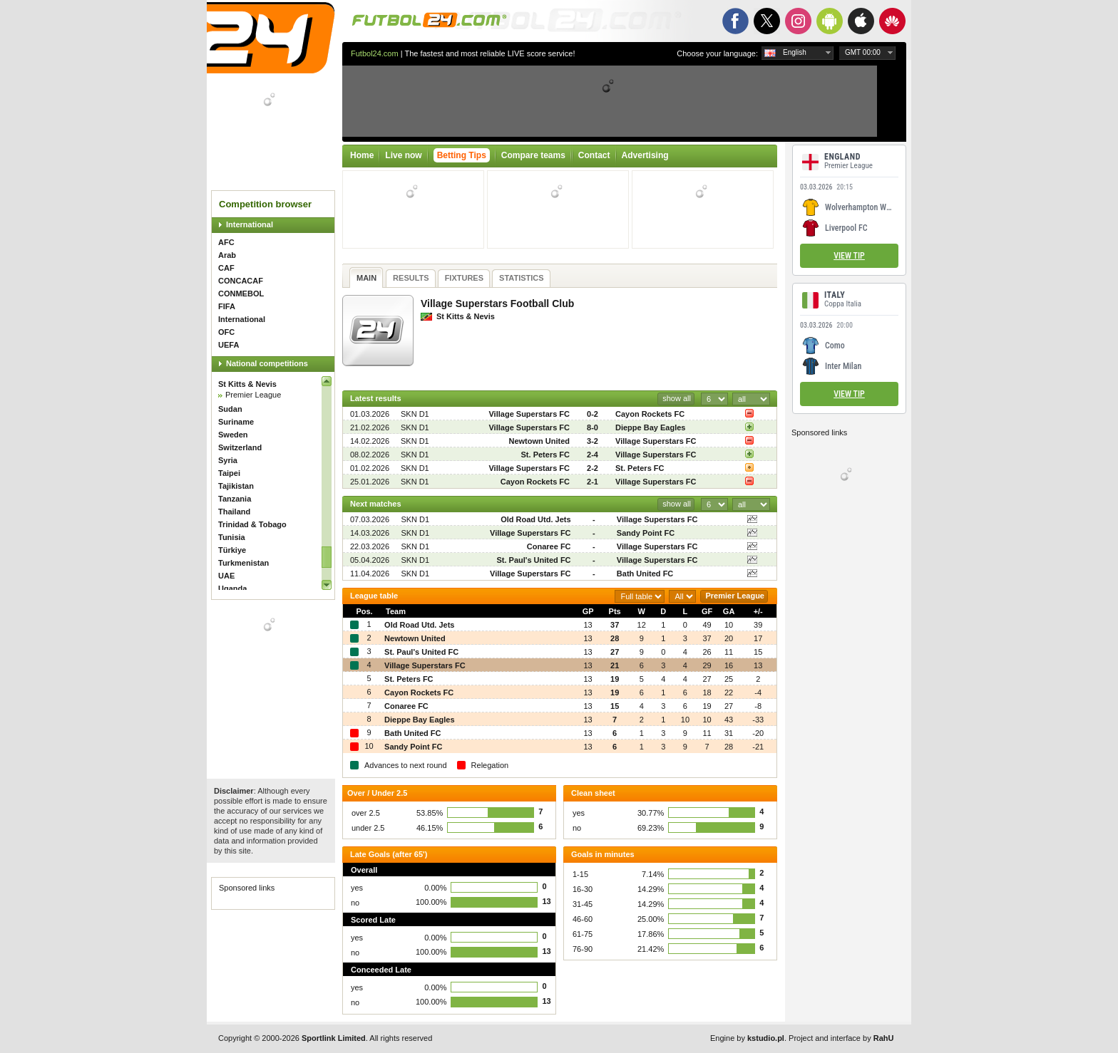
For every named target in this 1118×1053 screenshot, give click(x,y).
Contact (594, 155)
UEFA (228, 345)
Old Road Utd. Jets (535, 519)
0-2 (592, 414)
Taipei (229, 473)
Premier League (253, 394)
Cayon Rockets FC (649, 414)
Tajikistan (236, 486)
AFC (226, 242)
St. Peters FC (545, 454)
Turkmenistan (243, 563)
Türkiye (232, 550)
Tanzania (234, 498)
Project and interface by (841, 1038)
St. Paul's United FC (533, 560)
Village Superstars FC (529, 414)
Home (362, 155)
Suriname (236, 421)
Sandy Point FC (646, 533)
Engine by (747, 1038)
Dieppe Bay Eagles (650, 427)
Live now (403, 155)
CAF (226, 268)
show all (676, 398)
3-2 (592, 441)
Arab (227, 255)
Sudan (230, 409)
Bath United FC (645, 573)
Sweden (233, 434)
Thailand (234, 511)
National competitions (267, 363)
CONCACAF (240, 280)
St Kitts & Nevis (247, 384)
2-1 (592, 481)
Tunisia (231, 537)
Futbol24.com (375, 53)
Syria (227, 460)
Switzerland (240, 447)
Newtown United (539, 441)
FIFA (226, 306)
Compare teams (533, 155)
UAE (226, 575)
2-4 (592, 454)
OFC (226, 332)
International (249, 224)
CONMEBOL (241, 293)
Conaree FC (549, 546)
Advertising (645, 155)
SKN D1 (415, 414)
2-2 (592, 468)
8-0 (592, 427)
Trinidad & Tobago (252, 524)
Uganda (232, 588)
